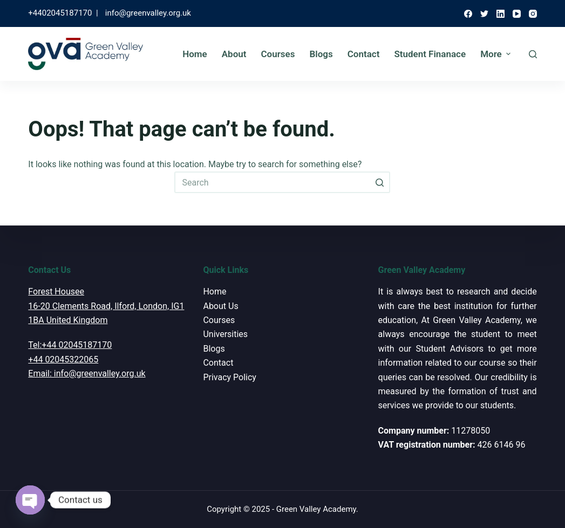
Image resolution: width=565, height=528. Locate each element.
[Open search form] (533, 54)
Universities (225, 334)
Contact (364, 54)
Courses (278, 54)
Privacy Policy (229, 377)
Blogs (320, 54)
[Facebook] (468, 14)
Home (194, 54)
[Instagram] (533, 14)
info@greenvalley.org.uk (148, 13)
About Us (220, 306)
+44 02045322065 (63, 359)
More (496, 54)
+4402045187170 (60, 13)
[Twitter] (484, 14)
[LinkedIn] (500, 14)
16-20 (39, 306)
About (234, 54)
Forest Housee (56, 291)
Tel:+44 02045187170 (70, 345)
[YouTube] (517, 14)
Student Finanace (430, 54)
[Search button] (379, 182)
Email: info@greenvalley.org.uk (86, 373)
